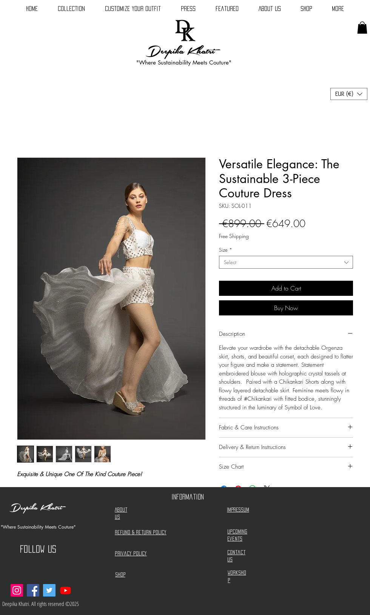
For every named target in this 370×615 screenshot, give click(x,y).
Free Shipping (234, 236)
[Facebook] (33, 590)
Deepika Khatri (180, 51)
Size (225, 250)
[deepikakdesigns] (65, 590)
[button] (362, 28)
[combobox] (286, 262)
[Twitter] (49, 590)
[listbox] (348, 94)
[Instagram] (17, 590)
